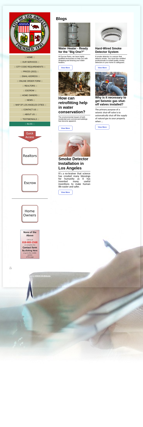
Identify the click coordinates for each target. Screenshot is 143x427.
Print (13, 268)
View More (65, 68)
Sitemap (21, 268)
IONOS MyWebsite (43, 276)
